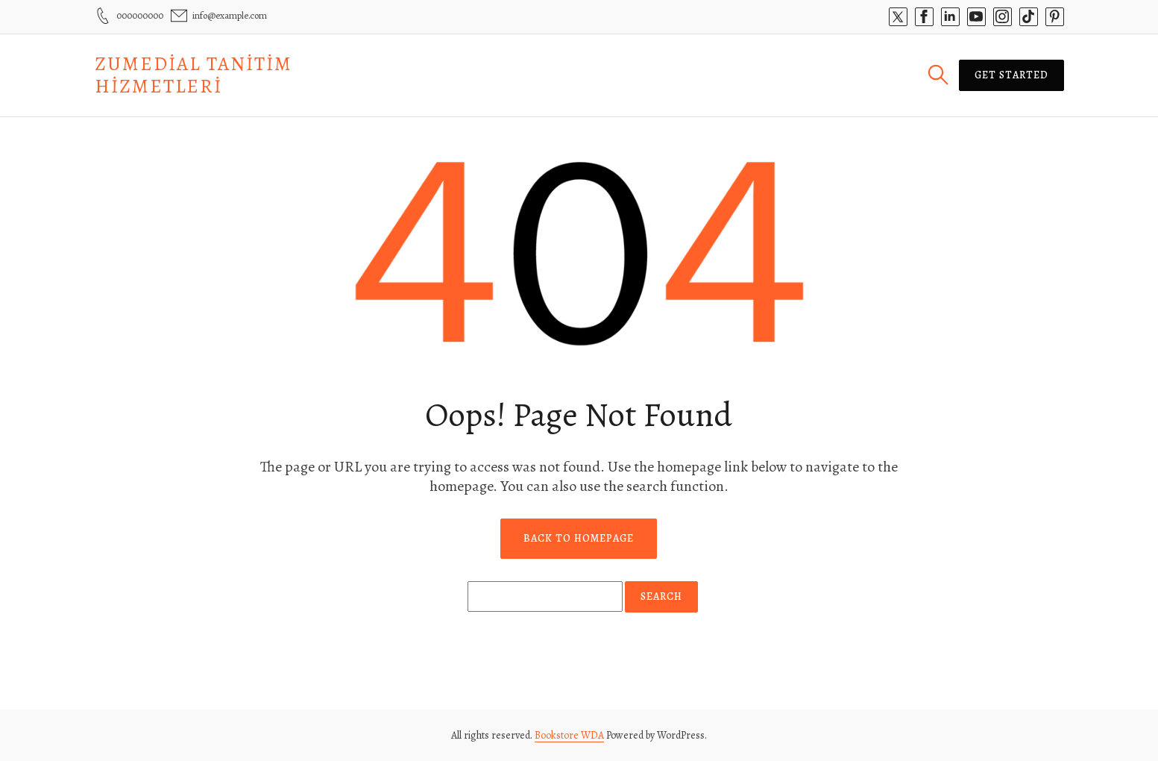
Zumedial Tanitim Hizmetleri (193, 75)
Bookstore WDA (569, 735)
